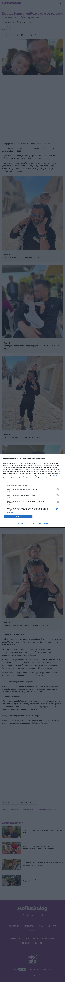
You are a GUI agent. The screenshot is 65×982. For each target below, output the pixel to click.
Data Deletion (21, 523)
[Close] (61, 458)
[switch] (57, 489)
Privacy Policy (43, 523)
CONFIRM (18, 516)
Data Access (32, 523)
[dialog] (32, 491)
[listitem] (32, 485)
